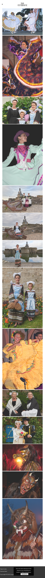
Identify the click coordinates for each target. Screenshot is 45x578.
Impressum (3, 569)
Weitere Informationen (26, 572)
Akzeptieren (24, 574)
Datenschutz (3, 571)
